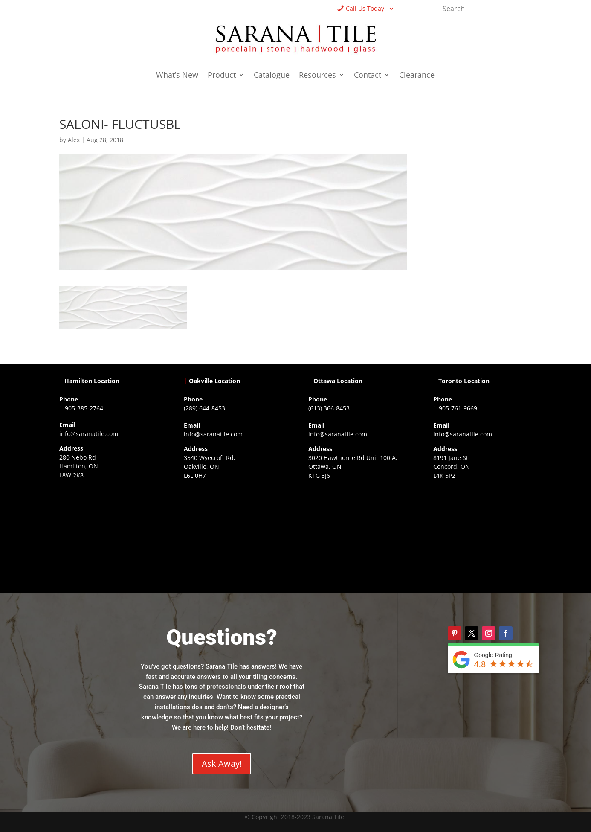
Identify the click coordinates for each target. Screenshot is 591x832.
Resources (317, 76)
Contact (367, 76)
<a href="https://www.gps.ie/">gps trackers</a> (108, 535)
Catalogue (272, 76)
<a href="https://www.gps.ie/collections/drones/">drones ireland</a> (233, 535)
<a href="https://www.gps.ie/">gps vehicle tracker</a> (482, 535)
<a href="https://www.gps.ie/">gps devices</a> (357, 535)
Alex (74, 140)
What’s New (177, 76)
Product (222, 76)
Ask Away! (222, 763)
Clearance (417, 76)
